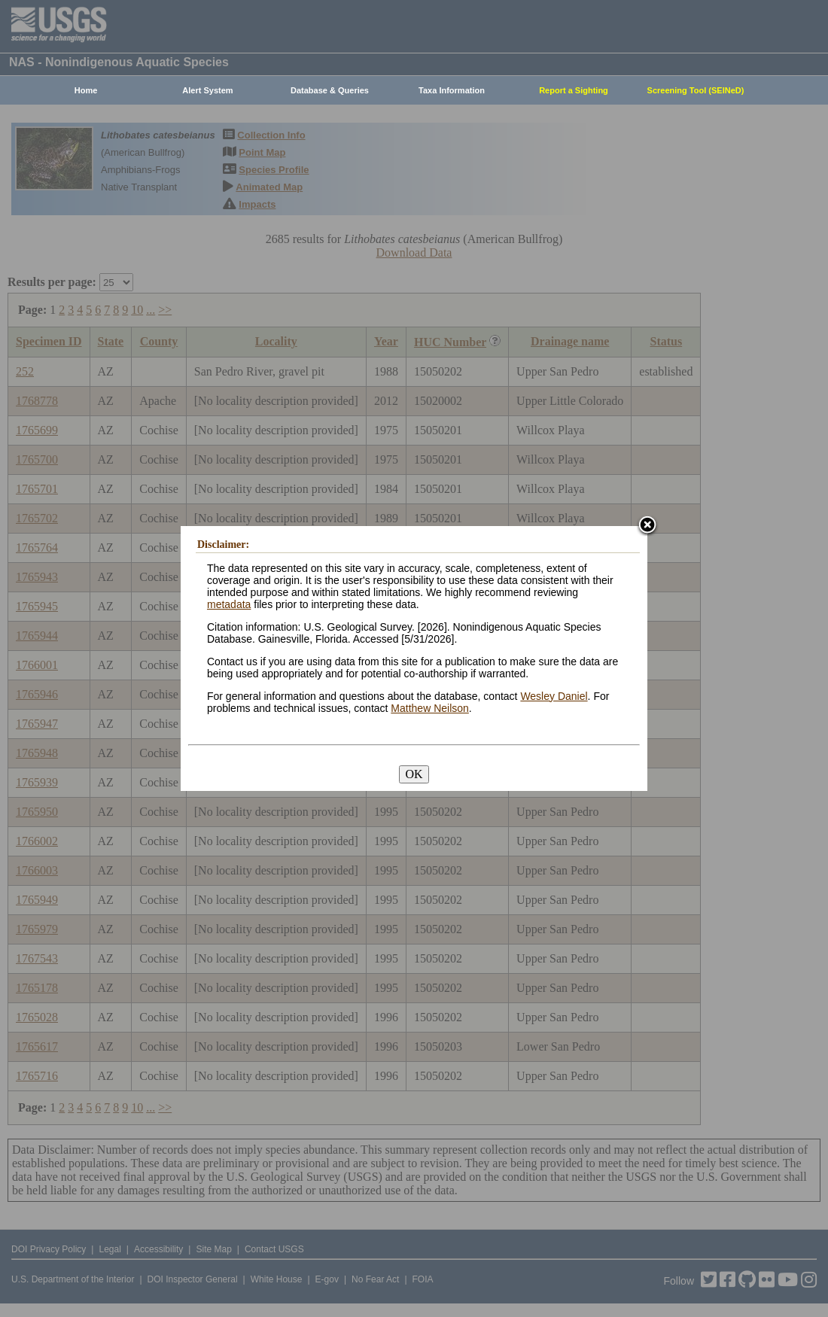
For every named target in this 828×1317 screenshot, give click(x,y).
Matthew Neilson (430, 708)
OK (413, 774)
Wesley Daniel (553, 696)
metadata (229, 604)
